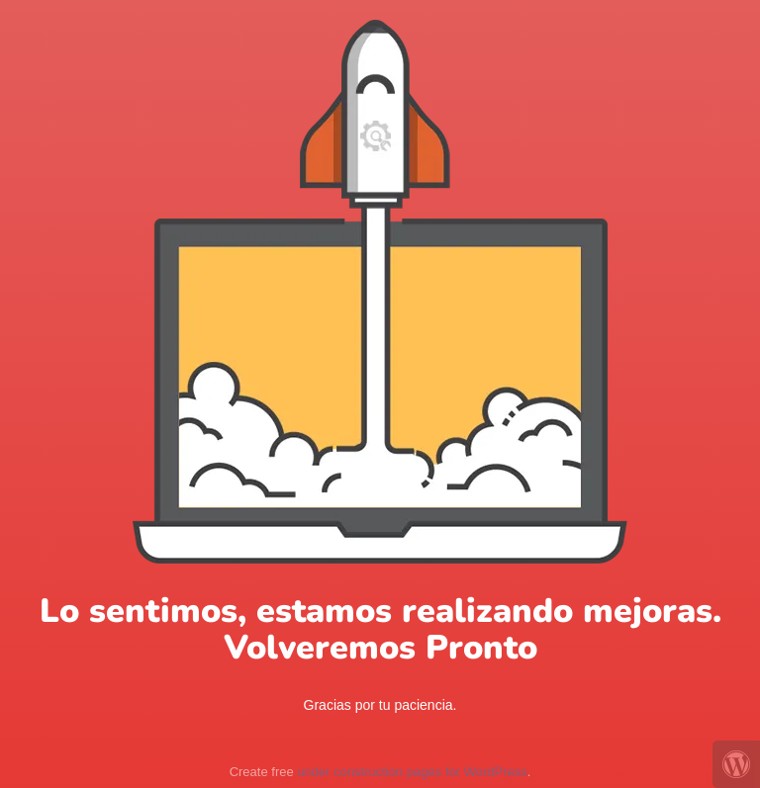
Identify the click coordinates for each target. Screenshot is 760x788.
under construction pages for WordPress (411, 771)
